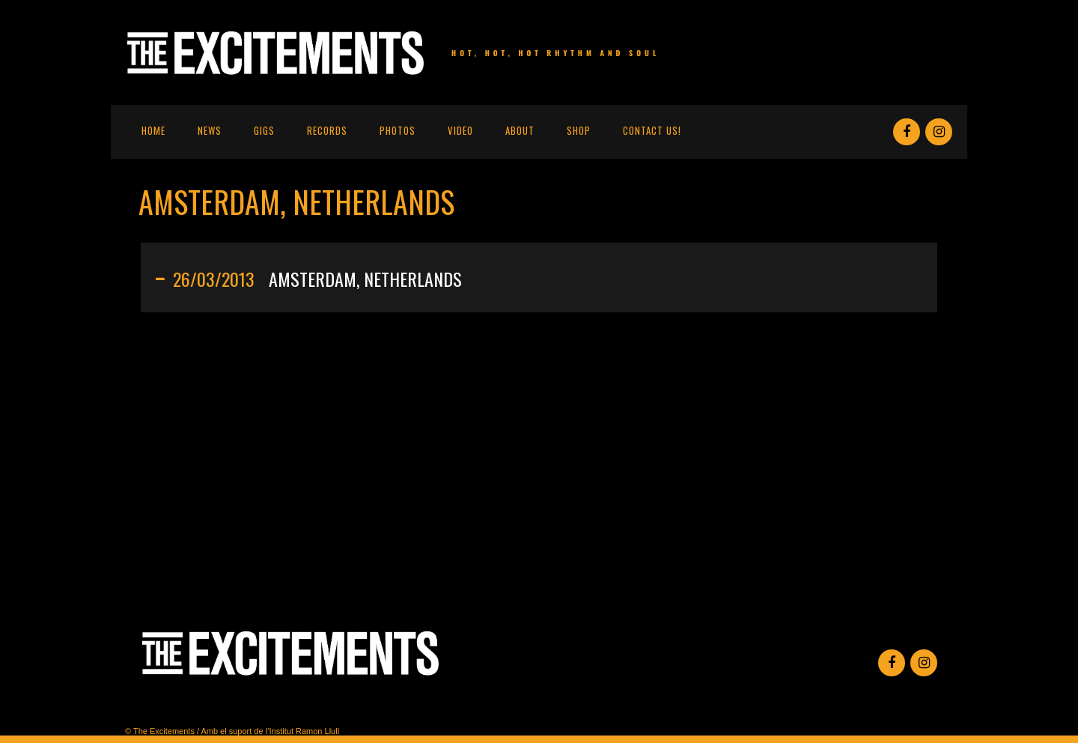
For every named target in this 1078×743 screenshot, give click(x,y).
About (520, 130)
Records (327, 130)
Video (460, 130)
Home (153, 130)
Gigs (264, 130)
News (210, 130)
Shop (579, 130)
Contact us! (652, 130)
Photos (397, 130)
